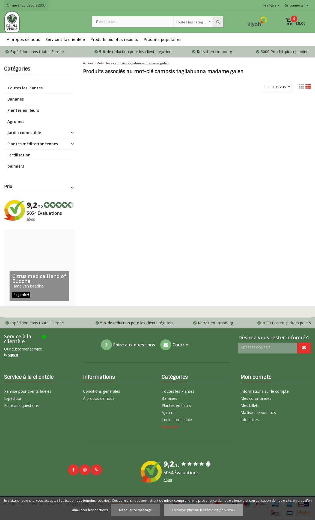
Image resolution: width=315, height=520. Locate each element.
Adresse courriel (256, 347)
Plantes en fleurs (23, 110)
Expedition (13, 398)
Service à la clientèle (65, 39)
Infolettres (249, 419)
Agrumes (15, 121)
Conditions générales (101, 391)
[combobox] (193, 21)
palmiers (15, 166)
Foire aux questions (21, 405)
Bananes (15, 99)
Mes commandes (255, 398)
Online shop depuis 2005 (26, 5)
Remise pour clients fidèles (27, 391)
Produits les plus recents (114, 39)
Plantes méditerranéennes (32, 143)
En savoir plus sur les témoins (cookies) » (203, 510)
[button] (295, 22)
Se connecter (296, 5)
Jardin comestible (24, 132)
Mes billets (249, 405)
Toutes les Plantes (25, 87)
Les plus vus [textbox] (275, 86)
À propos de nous (23, 39)
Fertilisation (19, 155)
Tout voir (170, 426)
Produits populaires (163, 39)
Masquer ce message (135, 510)
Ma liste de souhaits (258, 412)
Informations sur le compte (264, 391)
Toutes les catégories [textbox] (193, 22)
